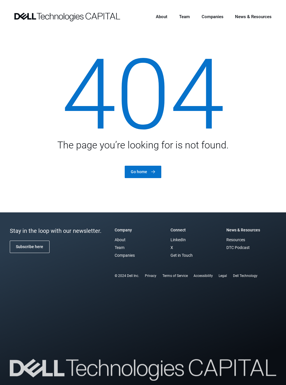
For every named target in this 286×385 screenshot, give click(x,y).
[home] (67, 16)
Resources (235, 239)
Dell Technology (245, 276)
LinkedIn (178, 239)
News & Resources (253, 16)
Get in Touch (182, 255)
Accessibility (203, 276)
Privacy (150, 276)
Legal (223, 276)
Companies (213, 16)
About (161, 16)
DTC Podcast (238, 247)
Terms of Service (175, 276)
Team (184, 16)
